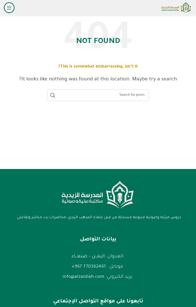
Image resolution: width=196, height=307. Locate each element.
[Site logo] (176, 8)
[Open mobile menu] (9, 8)
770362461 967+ (89, 266)
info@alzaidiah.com (83, 277)
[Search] (98, 95)
